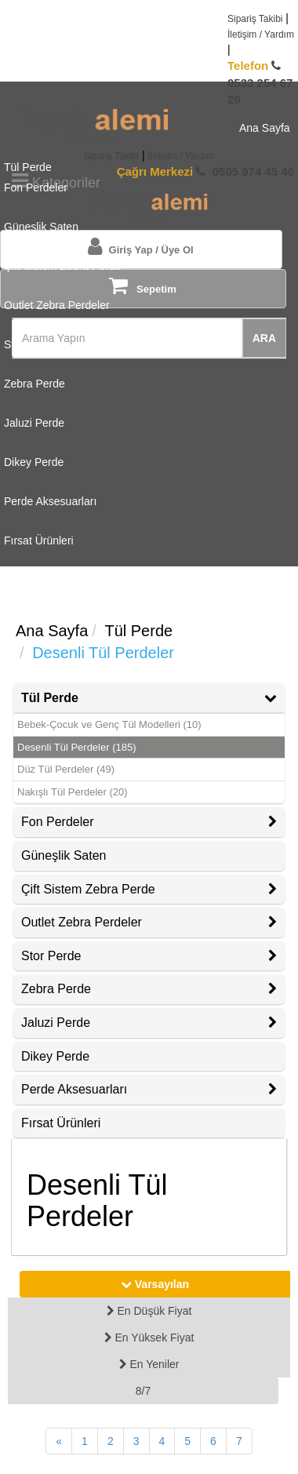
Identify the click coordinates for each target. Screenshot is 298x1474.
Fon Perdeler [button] (149, 821)
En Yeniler (149, 1364)
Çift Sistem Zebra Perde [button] (149, 889)
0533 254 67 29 (260, 82)
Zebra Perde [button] (149, 988)
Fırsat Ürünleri (60, 1123)
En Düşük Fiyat (149, 1311)
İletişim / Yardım (260, 34)
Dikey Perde (55, 1056)
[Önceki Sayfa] (58, 1441)
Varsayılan (155, 1284)
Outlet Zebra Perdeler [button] (149, 922)
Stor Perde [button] (149, 956)
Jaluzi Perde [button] (149, 1022)
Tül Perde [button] (149, 697)
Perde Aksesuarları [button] (149, 1089)
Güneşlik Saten (64, 855)
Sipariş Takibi (254, 18)
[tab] (149, 698)
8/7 (143, 1391)
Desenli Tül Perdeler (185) (76, 747)
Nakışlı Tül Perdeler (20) (72, 792)
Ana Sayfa (52, 630)
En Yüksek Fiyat (149, 1337)
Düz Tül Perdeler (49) (65, 769)
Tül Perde (138, 630)
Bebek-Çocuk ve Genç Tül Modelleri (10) (109, 724)
